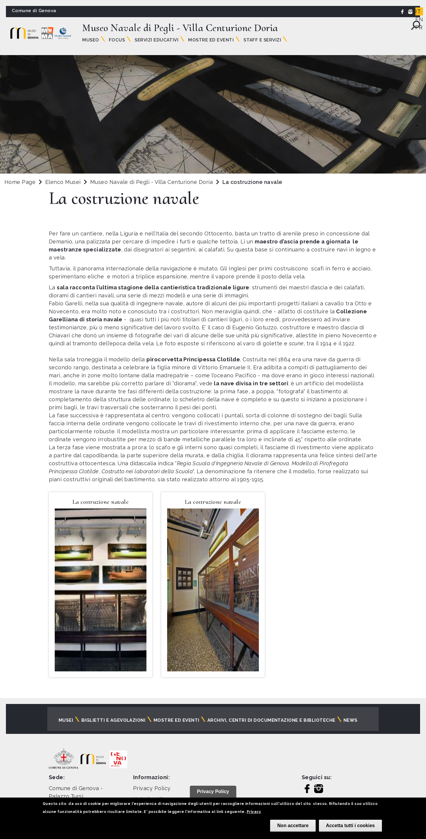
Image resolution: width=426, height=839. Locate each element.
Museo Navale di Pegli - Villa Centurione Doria (152, 182)
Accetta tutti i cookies (350, 825)
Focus (117, 40)
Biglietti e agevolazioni (113, 720)
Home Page (20, 182)
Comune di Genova (34, 10)
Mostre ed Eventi (211, 40)
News (350, 720)
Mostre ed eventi (176, 720)
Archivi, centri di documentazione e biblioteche (271, 720)
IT (418, 11)
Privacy (254, 812)
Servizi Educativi (156, 40)
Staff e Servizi (262, 40)
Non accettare (293, 825)
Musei (66, 720)
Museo (90, 40)
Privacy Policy (152, 788)
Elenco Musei (63, 182)
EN (419, 19)
